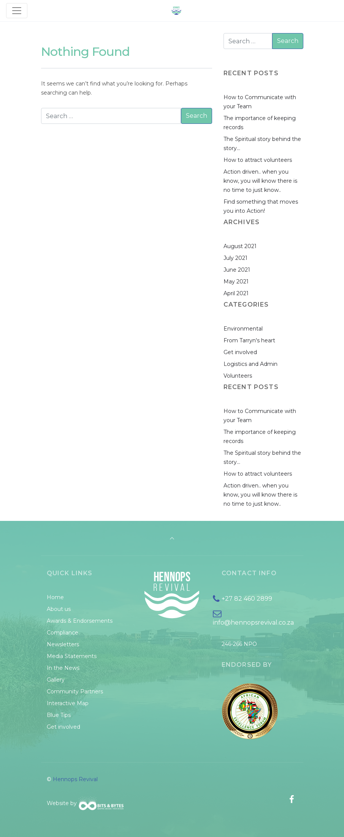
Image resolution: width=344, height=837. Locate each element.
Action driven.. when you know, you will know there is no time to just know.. (260, 180)
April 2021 (236, 293)
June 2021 (237, 269)
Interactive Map (68, 703)
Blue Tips (59, 715)
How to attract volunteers (258, 160)
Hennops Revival (75, 779)
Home (55, 597)
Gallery (56, 679)
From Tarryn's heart (249, 340)
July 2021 (235, 258)
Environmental (243, 328)
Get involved (240, 352)
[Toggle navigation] (16, 10)
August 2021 (240, 246)
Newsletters (63, 644)
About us (59, 609)
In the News (63, 668)
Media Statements (72, 656)
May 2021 (236, 281)
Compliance (62, 632)
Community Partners (75, 691)
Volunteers (238, 375)
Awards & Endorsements (80, 620)
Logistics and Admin (250, 364)
